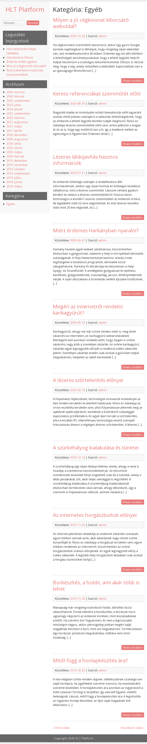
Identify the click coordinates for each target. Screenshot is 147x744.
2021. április (14, 131)
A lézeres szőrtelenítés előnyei (88, 380)
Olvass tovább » (132, 81)
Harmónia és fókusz (19, 57)
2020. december (16, 135)
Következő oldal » (132, 728)
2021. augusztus (17, 122)
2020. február (15, 156)
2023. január (14, 109)
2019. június (14, 182)
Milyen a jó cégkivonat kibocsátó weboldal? (91, 22)
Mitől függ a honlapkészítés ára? (90, 660)
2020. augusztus (17, 139)
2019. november (17, 165)
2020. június (14, 148)
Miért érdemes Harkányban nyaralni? (96, 230)
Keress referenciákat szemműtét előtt (97, 93)
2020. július (13, 143)
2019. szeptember (18, 173)
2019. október (15, 169)
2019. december (16, 161)
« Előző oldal (61, 728)
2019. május (14, 186)
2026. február (15, 96)
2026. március (15, 92)
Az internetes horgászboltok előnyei (95, 515)
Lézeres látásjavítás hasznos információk (85, 159)
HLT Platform (25, 9)
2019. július (13, 178)
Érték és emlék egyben (21, 62)
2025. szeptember (18, 101)
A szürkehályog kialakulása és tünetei (96, 447)
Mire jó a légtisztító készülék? (26, 66)
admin (102, 36)
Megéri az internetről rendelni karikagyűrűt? (88, 309)
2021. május (14, 126)
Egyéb (10, 204)
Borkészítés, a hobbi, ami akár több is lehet (96, 585)
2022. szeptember (18, 113)
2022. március (15, 118)
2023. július (13, 105)
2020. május (14, 152)
